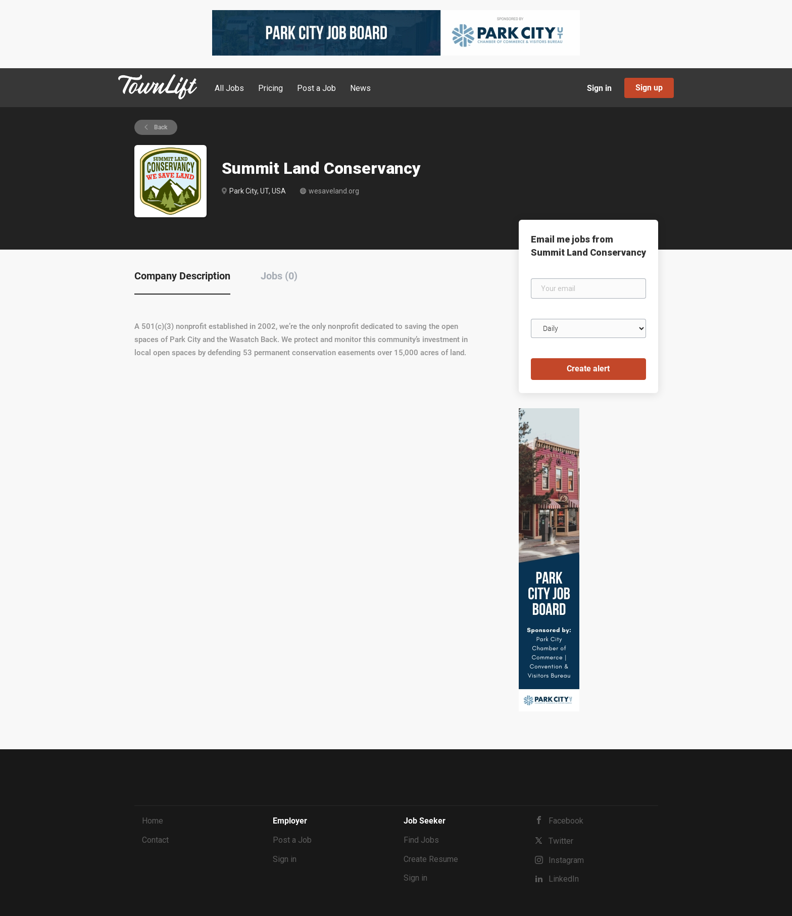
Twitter (561, 841)
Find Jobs (421, 840)
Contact (155, 840)
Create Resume (431, 859)
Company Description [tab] (182, 276)
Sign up (649, 87)
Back (160, 127)
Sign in (599, 88)
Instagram (566, 860)
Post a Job (292, 840)
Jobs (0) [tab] (279, 276)
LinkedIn (564, 879)
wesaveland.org (334, 191)
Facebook (566, 821)
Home (152, 821)
